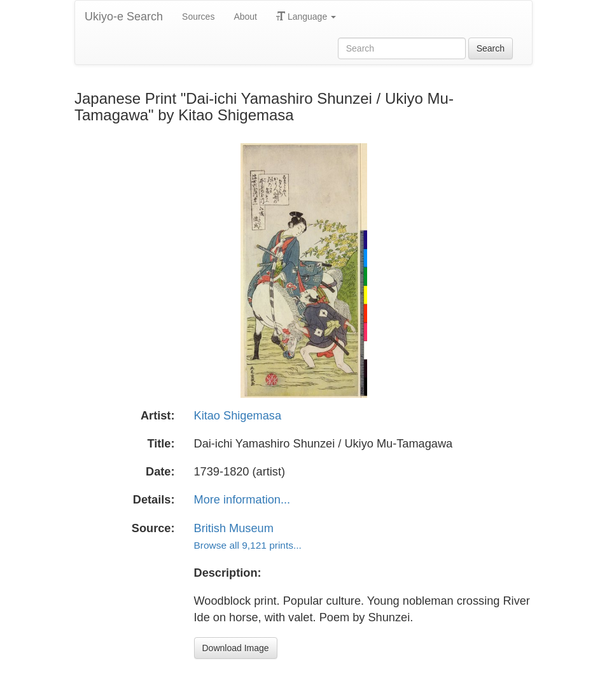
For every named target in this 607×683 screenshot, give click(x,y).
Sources (198, 16)
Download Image (235, 648)
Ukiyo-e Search (124, 16)
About (245, 16)
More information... (242, 499)
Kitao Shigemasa (238, 415)
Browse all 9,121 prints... (248, 545)
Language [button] (306, 16)
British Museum (234, 528)
